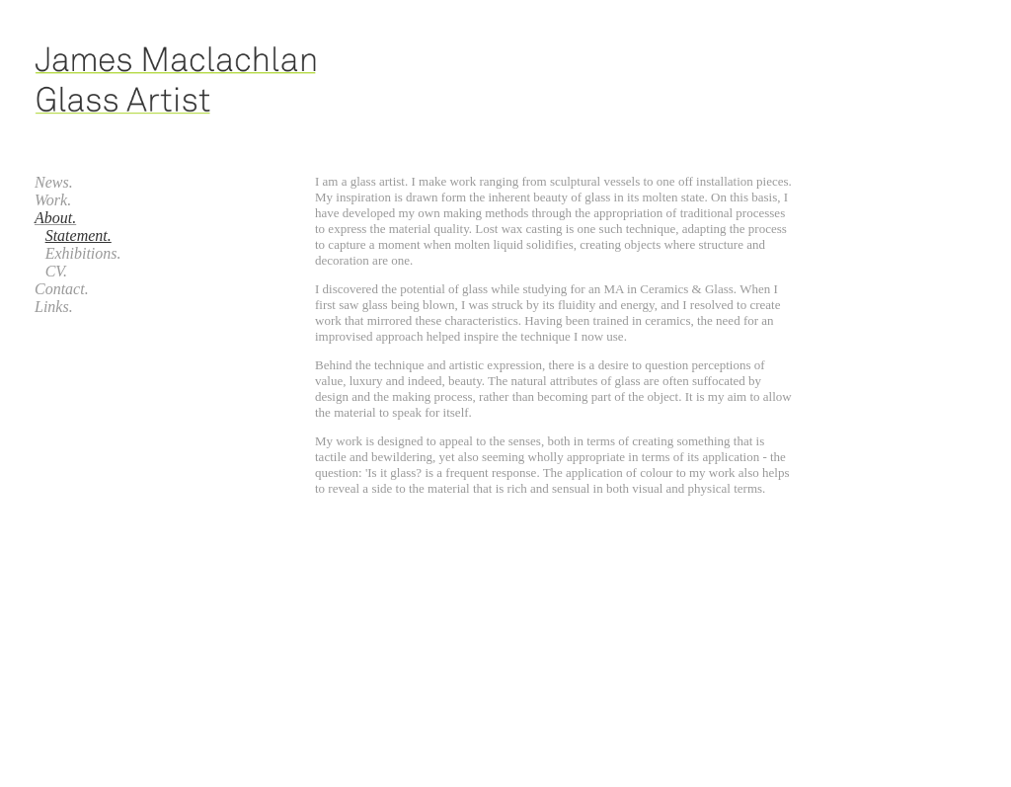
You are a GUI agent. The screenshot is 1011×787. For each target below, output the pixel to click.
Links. (54, 306)
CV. (56, 271)
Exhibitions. (83, 253)
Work (51, 200)
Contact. (62, 288)
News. (54, 182)
